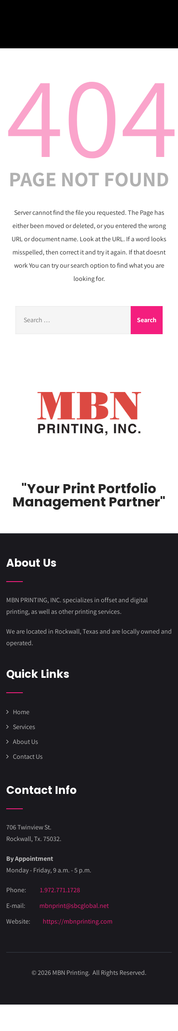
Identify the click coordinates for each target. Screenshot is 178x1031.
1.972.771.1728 (60, 890)
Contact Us (28, 756)
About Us (25, 741)
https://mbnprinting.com (77, 921)
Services (24, 726)
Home (21, 712)
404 (92, 114)
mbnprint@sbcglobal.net (74, 905)
